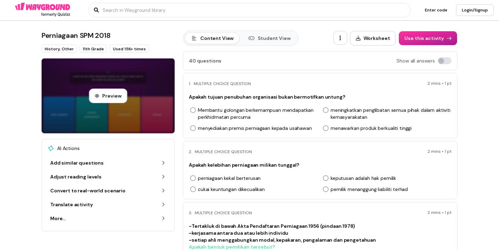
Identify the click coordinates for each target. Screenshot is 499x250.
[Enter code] (436, 10)
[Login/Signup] (475, 10)
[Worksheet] (373, 38)
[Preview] (108, 96)
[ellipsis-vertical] (340, 38)
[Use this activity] (428, 38)
